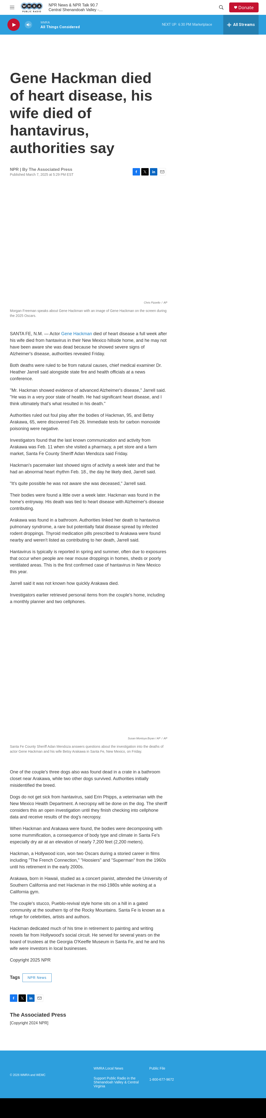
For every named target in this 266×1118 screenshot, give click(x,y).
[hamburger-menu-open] (12, 7)
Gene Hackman (76, 333)
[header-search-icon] (221, 7)
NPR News (37, 978)
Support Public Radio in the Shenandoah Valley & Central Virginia (116, 1082)
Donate (246, 7)
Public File (157, 1068)
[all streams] (241, 25)
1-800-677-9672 (161, 1079)
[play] (14, 25)
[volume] (28, 24)
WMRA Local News (108, 1068)
